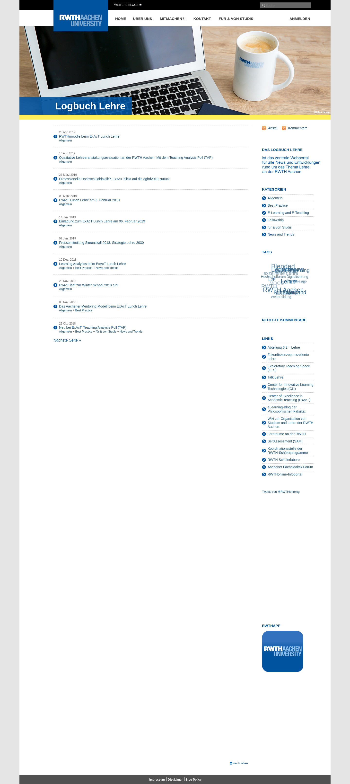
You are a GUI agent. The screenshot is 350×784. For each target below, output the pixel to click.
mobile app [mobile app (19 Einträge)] (298, 281)
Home (120, 19)
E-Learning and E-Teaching (288, 213)
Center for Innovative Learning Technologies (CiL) (290, 387)
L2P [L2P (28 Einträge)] (272, 279)
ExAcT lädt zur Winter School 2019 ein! (88, 285)
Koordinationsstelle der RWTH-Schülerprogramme (288, 451)
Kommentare (297, 128)
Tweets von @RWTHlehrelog (281, 491)
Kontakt (202, 19)
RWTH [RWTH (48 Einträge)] (269, 286)
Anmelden (299, 19)
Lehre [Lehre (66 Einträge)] (288, 281)
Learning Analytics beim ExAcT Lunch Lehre (92, 264)
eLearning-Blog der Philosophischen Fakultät (287, 409)
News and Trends (107, 268)
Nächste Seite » (67, 340)
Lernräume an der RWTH (287, 434)
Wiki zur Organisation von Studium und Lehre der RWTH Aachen (290, 423)
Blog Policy (193, 779)
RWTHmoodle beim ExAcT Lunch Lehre (89, 136)
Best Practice (83, 268)
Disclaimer (175, 779)
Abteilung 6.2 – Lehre (284, 347)
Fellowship (276, 220)
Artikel (273, 128)
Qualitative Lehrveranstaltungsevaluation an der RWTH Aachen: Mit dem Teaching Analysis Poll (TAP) (136, 157)
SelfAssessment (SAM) (285, 441)
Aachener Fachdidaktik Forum (290, 467)
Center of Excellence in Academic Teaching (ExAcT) (289, 398)
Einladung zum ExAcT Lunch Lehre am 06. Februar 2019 (102, 221)
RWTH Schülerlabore (284, 460)
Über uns (142, 19)
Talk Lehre (275, 377)
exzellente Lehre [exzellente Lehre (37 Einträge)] (280, 273)
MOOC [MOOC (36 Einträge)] (276, 283)
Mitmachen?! (173, 19)
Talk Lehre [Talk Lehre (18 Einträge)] (281, 294)
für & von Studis (236, 19)
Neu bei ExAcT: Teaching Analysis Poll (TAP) (92, 327)
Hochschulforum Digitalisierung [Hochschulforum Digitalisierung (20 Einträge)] (284, 276)
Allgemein (65, 140)
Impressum (157, 779)
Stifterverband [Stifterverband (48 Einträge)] (290, 292)
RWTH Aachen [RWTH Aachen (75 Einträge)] (283, 289)
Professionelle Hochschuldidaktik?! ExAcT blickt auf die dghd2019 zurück (114, 179)
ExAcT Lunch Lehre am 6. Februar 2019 (89, 200)
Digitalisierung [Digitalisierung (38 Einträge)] (289, 269)
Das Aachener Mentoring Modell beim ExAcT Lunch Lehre (103, 306)
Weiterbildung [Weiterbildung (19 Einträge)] (281, 297)
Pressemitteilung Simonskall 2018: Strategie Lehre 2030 (101, 243)
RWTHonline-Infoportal (285, 474)
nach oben (240, 763)
